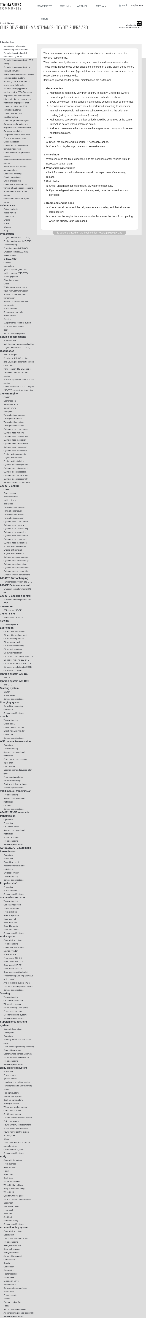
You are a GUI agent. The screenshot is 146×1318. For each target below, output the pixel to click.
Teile (44, 18)
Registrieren (137, 5)
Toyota (101, 232)
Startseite (44, 6)
